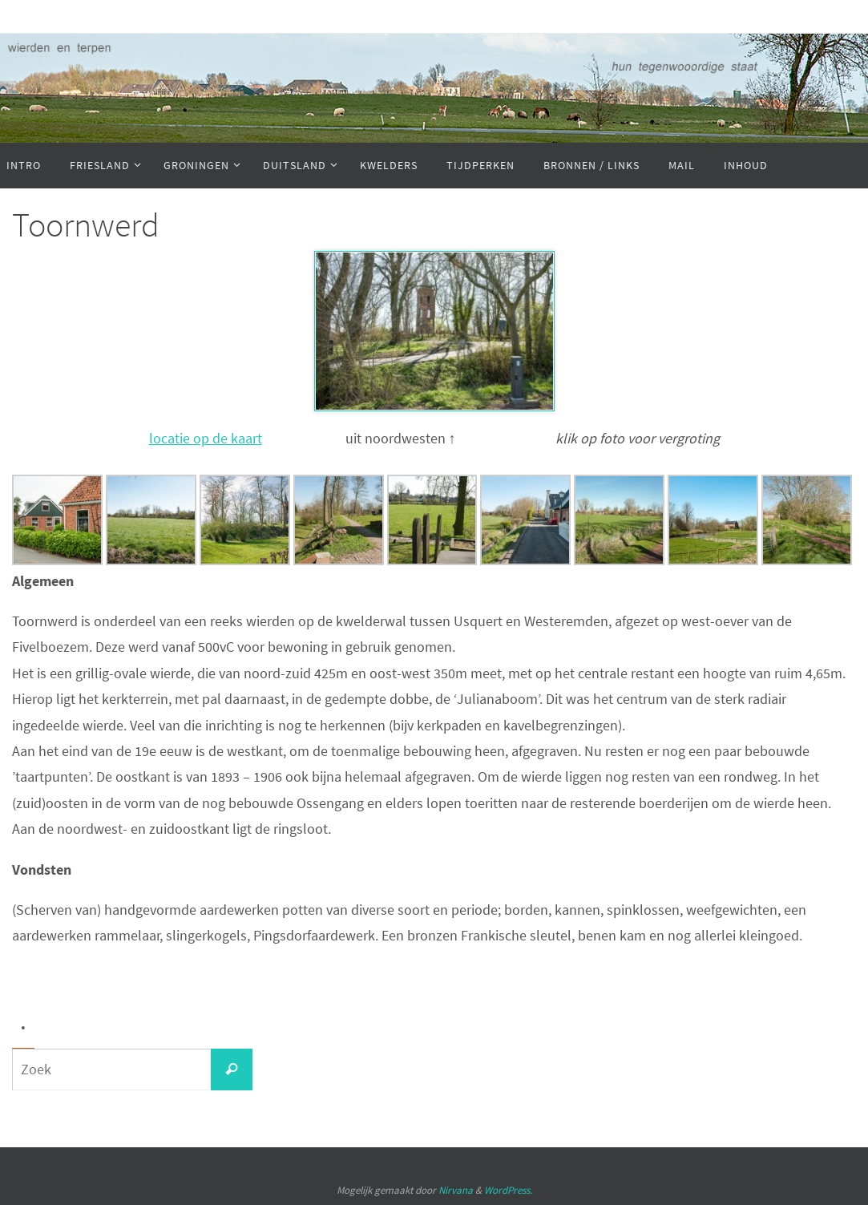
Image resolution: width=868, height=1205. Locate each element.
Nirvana (455, 1190)
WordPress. (508, 1190)
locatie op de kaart (205, 438)
